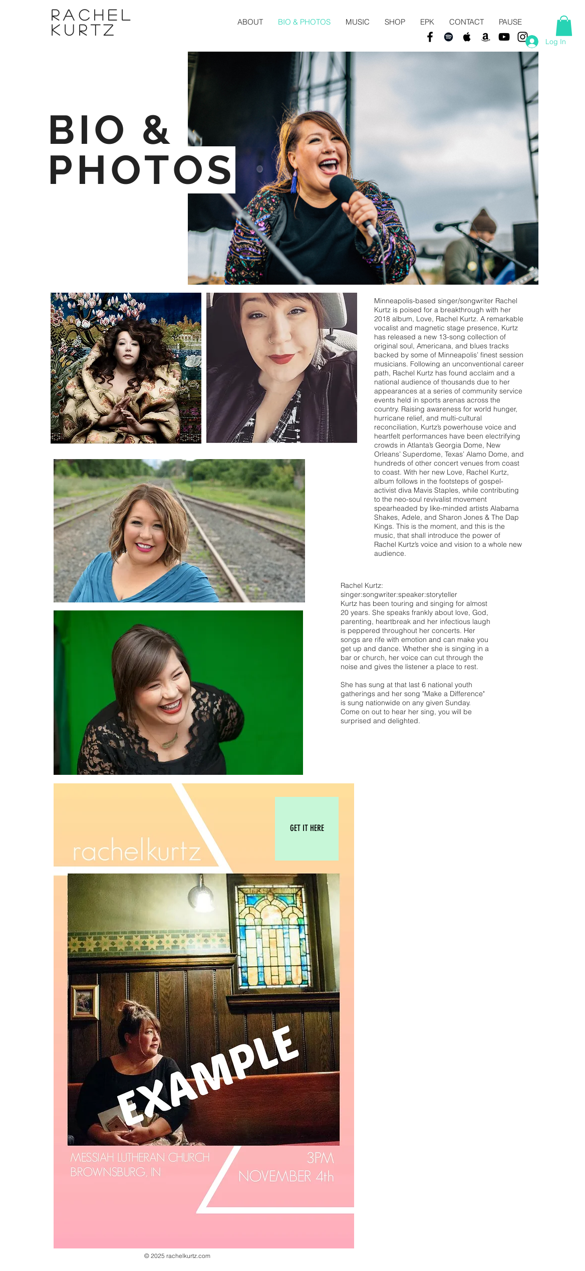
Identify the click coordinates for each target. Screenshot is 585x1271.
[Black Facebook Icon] (430, 37)
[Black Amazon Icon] (485, 37)
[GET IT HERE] (307, 829)
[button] (563, 26)
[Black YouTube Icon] (504, 37)
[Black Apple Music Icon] (467, 37)
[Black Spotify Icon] (448, 37)
